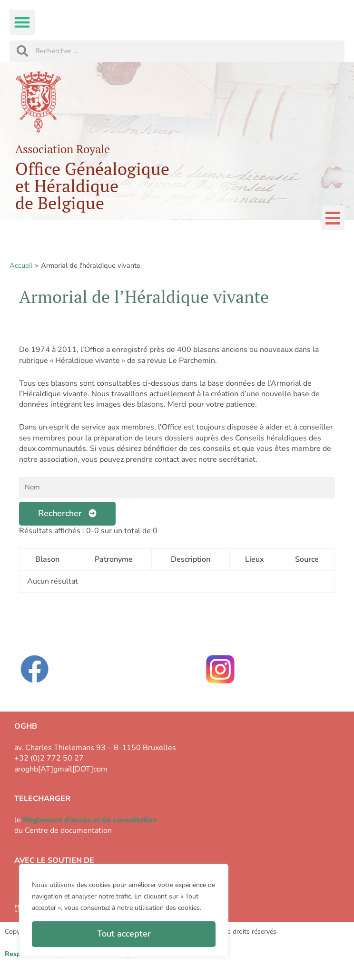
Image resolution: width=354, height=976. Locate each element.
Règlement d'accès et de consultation (90, 820)
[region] (123, 910)
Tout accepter (124, 933)
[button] (22, 22)
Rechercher (67, 513)
